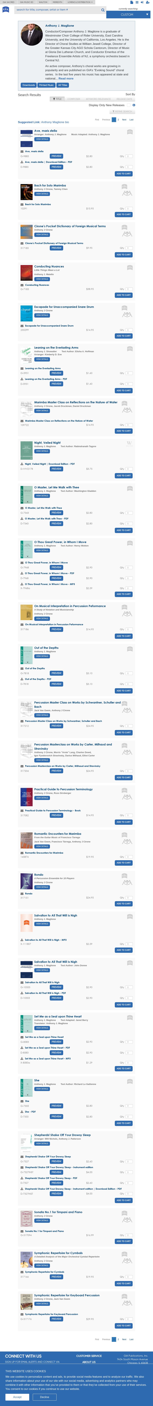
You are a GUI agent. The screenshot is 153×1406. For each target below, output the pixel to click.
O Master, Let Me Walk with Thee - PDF (46, 518)
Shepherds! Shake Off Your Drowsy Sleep (62, 1135)
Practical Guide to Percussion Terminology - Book (53, 810)
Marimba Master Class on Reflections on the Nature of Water (75, 402)
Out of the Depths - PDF (38, 679)
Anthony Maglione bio (55, 122)
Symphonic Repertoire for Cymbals (58, 1253)
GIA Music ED (26, 2)
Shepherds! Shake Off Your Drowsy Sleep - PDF (51, 1178)
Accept (17, 1397)
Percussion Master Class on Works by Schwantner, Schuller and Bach (63, 720)
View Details (42, 139)
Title (57, 99)
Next (124, 120)
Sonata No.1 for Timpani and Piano (58, 1212)
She (36, 1080)
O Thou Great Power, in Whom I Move (60, 542)
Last (131, 120)
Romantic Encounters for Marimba (57, 833)
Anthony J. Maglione (59, 25)
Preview (56, 156)
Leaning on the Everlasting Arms (56, 347)
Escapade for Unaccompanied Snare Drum (64, 306)
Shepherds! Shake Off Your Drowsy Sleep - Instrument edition (59, 1167)
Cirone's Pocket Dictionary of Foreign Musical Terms (70, 226)
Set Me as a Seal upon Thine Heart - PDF (47, 1047)
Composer (73, 99)
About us (88, 1362)
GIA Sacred (8, 2)
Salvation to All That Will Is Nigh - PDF (45, 993)
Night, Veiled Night (47, 442)
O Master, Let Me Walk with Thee (56, 487)
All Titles (62, 85)
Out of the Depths (46, 647)
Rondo (38, 874)
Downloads (29, 85)
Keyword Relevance (98, 99)
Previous (106, 120)
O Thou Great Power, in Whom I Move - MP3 (50, 584)
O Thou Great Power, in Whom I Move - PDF (49, 573)
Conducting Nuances (49, 266)
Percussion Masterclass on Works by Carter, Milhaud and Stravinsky (62, 765)
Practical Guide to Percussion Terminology (63, 789)
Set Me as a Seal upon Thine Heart (58, 1016)
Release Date (124, 99)
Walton (43, 2)
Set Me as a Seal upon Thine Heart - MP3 (48, 1058)
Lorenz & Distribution (80, 2)
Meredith (57, 2)
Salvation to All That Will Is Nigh (55, 915)
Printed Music (46, 85)
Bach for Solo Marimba (50, 185)
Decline (44, 1397)
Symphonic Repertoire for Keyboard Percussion (67, 1295)
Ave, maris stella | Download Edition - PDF (48, 161)
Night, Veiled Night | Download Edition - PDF (50, 463)
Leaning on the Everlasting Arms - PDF (46, 378)
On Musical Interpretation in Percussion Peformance (70, 606)
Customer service (89, 1356)
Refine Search (122, 111)
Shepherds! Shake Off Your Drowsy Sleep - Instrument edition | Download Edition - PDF (73, 1188)
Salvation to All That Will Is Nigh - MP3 (46, 939)
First (97, 120)
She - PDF (30, 1111)
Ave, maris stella (45, 130)
